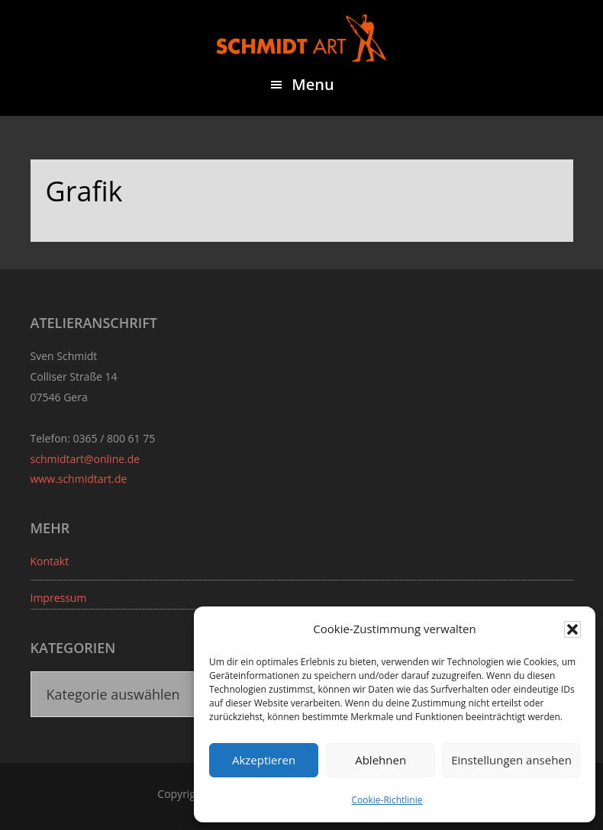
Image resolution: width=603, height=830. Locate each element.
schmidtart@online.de (85, 459)
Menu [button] (313, 84)
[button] (572, 629)
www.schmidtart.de (79, 478)
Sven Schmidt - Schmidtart (301, 38)
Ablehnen (380, 759)
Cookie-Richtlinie (387, 799)
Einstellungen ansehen (511, 759)
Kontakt (50, 561)
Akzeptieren (263, 759)
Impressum (59, 597)
